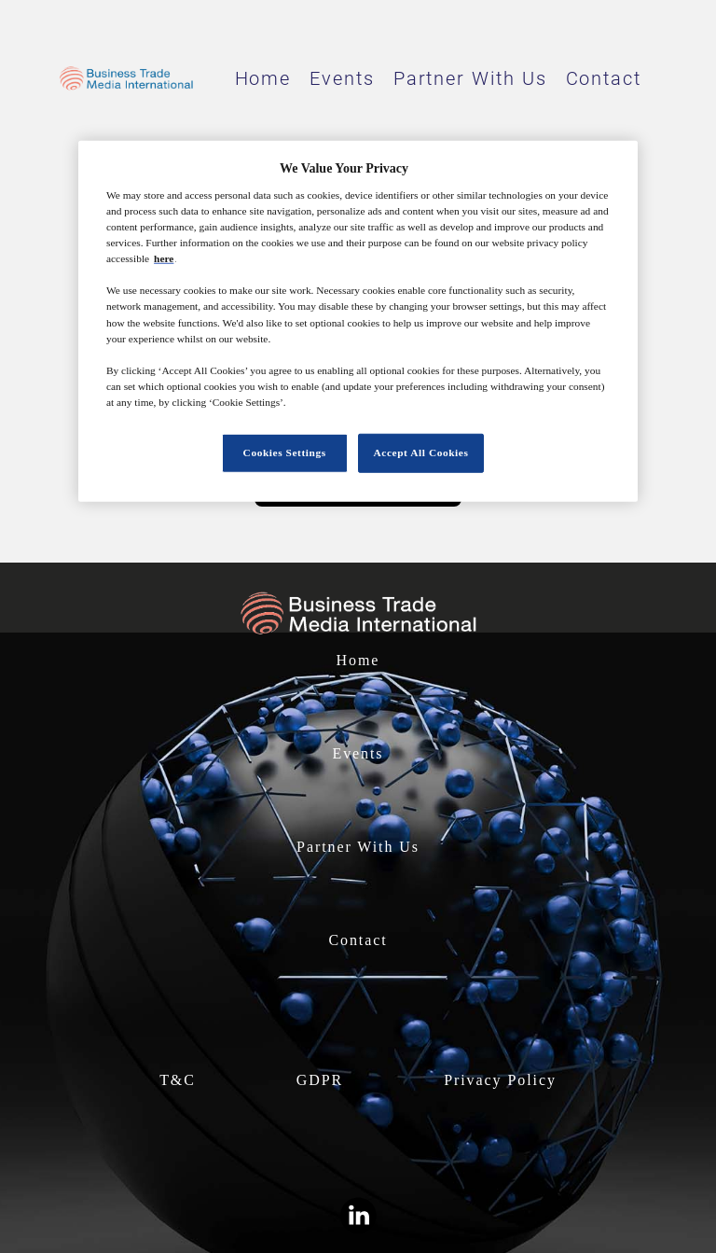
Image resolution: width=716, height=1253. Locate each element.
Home (263, 78)
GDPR (319, 1080)
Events (342, 78)
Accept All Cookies (421, 452)
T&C (177, 1080)
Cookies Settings (284, 452)
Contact (603, 78)
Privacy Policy (500, 1080)
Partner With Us (470, 78)
